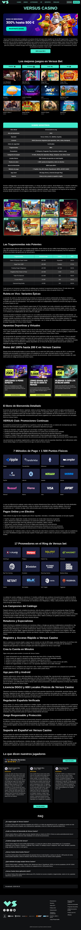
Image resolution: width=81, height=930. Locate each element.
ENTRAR (69, 2)
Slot (69, 66)
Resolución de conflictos (71, 901)
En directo (31, 66)
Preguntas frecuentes (73, 906)
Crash (50, 66)
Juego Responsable (54, 919)
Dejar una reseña (69, 760)
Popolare (12, 66)
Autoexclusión (53, 910)
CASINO (19, 2)
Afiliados (70, 914)
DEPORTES (48, 2)
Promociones (53, 901)
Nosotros (52, 903)
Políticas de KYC (72, 912)
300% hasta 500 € (40, 51)
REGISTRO (76, 2)
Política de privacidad (73, 904)
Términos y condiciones (53, 913)
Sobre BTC (52, 905)
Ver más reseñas (40, 806)
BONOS (26, 2)
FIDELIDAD (56, 2)
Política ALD (53, 907)
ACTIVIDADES (34, 2)
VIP (41, 2)
